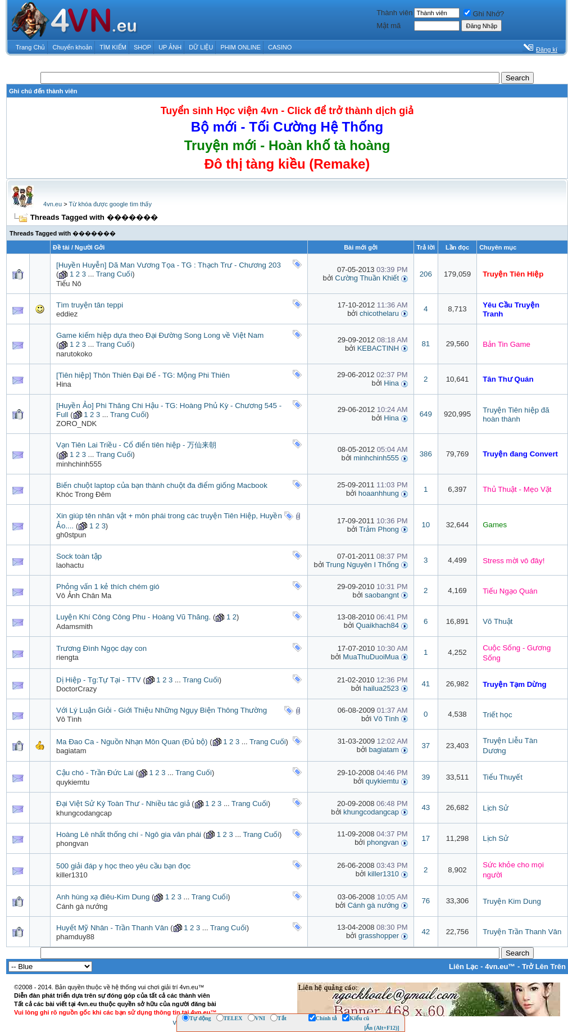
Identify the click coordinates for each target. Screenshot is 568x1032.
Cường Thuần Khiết (367, 278)
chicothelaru (379, 313)
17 (425, 838)
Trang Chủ (30, 47)
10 (425, 524)
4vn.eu (52, 204)
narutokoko (74, 354)
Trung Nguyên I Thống (362, 564)
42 (425, 931)
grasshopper (378, 935)
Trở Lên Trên (544, 966)
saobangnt (382, 595)
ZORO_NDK (76, 423)
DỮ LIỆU (201, 47)
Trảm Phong (379, 529)
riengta (67, 657)
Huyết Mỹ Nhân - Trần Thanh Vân (112, 928)
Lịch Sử (495, 808)
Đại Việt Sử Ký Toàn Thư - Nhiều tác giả (123, 803)
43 (425, 807)
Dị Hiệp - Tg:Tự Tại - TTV (98, 680)
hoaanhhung (378, 493)
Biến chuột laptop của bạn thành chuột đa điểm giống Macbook (161, 485)
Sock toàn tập (79, 556)
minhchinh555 (79, 464)
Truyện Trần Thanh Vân (522, 931)
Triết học (497, 714)
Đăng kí (546, 49)
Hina (63, 384)
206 (426, 274)
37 (425, 745)
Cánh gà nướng (81, 906)
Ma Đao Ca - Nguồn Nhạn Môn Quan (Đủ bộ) (132, 741)
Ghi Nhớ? (484, 14)
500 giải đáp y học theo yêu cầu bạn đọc (123, 866)
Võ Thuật (497, 621)
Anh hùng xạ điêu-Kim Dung (102, 897)
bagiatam (71, 750)
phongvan (72, 843)
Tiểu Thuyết (502, 777)
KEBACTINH (378, 348)
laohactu (70, 565)
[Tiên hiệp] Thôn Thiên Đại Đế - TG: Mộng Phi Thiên (143, 375)
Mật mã (388, 25)
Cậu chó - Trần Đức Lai (95, 772)
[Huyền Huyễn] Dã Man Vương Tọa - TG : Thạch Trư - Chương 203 (168, 265)
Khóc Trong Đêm (83, 494)
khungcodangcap (84, 813)
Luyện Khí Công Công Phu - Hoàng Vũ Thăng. (133, 617)
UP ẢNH (169, 47)
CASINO (280, 47)
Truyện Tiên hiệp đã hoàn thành (516, 414)
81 (425, 344)
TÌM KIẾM (112, 47)
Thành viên (394, 12)
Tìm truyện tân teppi (89, 305)
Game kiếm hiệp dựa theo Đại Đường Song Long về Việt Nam (159, 335)
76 (425, 901)
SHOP (142, 47)
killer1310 (72, 875)
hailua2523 (381, 688)
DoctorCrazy (76, 689)
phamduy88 (75, 937)
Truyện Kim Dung (512, 901)
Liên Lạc (464, 966)
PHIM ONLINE (240, 47)
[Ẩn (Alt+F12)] (381, 1028)
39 (425, 777)
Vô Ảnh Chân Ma (83, 595)
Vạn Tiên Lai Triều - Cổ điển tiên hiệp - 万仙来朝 (136, 445)
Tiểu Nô (68, 283)
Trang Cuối (114, 274)
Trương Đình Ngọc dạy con (101, 648)
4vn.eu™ (500, 966)
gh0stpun (71, 535)
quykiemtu (72, 782)
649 (426, 414)
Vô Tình (68, 719)
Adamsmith (74, 626)
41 (425, 684)
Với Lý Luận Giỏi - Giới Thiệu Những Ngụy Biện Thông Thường (161, 710)
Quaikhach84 (377, 625)
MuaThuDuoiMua (371, 657)
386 (426, 454)
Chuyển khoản (73, 47)
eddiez (67, 314)
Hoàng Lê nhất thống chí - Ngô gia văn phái (128, 834)
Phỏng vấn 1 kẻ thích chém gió (108, 586)
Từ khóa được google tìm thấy (110, 204)
